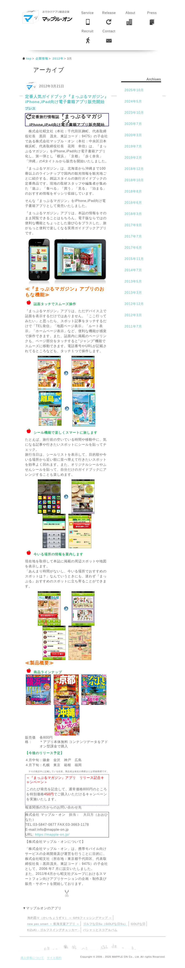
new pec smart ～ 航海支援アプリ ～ (53, 923)
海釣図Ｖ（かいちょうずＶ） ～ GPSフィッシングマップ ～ (69, 917)
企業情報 (41, 58)
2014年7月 (133, 270)
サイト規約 (54, 957)
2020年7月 (133, 124)
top (29, 58)
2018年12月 (134, 169)
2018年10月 (134, 180)
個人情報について (32, 957)
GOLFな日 (138, 923)
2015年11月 (134, 259)
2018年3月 (133, 214)
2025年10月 (134, 90)
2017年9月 (133, 225)
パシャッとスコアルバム (100, 930)
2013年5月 (133, 281)
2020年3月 (133, 135)
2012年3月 (133, 315)
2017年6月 (133, 247)
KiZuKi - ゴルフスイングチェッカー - (53, 930)
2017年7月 (133, 236)
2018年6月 (133, 202)
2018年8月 (133, 191)
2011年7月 (133, 326)
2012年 (58, 58)
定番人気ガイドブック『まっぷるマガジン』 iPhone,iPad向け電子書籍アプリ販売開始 (66, 99)
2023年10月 (134, 112)
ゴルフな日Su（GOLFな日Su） (105, 923)
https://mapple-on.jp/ (52, 834)
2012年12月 (134, 304)
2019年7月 (133, 146)
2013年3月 (133, 292)
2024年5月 (133, 101)
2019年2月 (133, 157)
